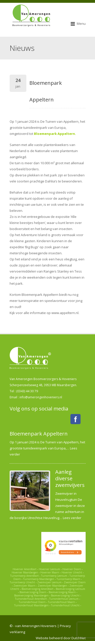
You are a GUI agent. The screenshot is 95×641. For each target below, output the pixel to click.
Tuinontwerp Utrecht (22, 582)
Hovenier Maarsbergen (25, 572)
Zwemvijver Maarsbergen (52, 585)
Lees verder (72, 517)
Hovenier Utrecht (72, 572)
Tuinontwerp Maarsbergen (38, 579)
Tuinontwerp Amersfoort (24, 575)
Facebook (75, 419)
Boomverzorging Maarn (62, 592)
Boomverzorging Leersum (70, 589)
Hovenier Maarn (49, 572)
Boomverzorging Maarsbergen (31, 595)
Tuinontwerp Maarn (68, 579)
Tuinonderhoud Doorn (32, 602)
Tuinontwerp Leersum (54, 575)
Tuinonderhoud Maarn (61, 602)
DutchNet (78, 638)
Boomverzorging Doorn (33, 592)
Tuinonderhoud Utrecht (65, 605)
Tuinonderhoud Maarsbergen (31, 605)
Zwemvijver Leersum (49, 582)
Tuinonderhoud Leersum (64, 599)
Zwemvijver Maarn (24, 585)
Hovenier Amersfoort (24, 569)
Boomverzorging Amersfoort (37, 589)
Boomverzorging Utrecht (65, 595)
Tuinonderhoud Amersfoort (31, 599)
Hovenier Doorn (71, 569)
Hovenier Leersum (49, 569)
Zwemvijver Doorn (75, 582)
